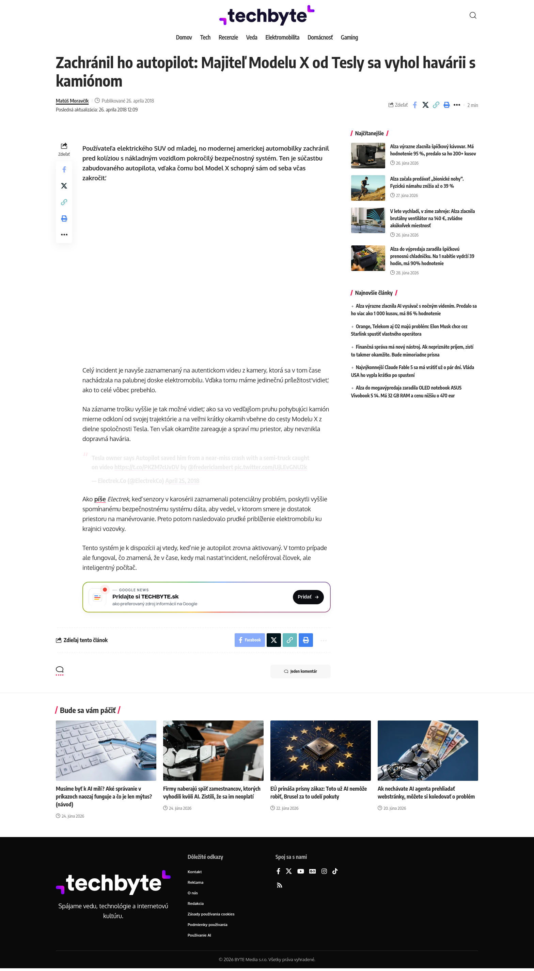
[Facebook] (278, 871)
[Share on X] (425, 105)
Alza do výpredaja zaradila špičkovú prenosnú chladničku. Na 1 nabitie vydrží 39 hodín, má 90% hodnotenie (432, 253)
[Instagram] (324, 871)
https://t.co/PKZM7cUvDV (146, 467)
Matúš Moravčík (72, 100)
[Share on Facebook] (415, 105)
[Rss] (280, 885)
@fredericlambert (210, 467)
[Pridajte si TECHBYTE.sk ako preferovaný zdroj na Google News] (206, 597)
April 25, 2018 (182, 480)
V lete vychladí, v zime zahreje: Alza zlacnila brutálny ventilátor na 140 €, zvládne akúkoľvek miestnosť (432, 215)
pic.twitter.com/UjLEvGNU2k (271, 467)
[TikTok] (335, 871)
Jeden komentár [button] (300, 671)
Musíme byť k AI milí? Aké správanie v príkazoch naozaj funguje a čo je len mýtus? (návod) (104, 796)
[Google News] (312, 871)
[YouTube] (300, 871)
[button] (473, 15)
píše (100, 499)
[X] (289, 871)
